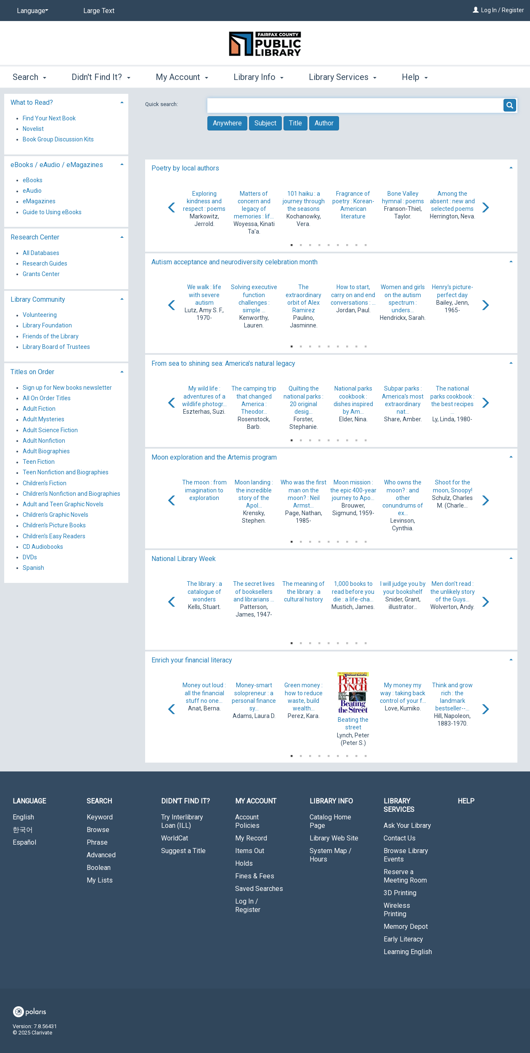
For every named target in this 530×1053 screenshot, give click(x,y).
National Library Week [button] (183, 559)
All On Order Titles (47, 398)
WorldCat (174, 838)
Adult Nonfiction (44, 440)
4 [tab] (319, 243)
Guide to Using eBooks (52, 212)
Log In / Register (502, 10)
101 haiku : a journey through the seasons (304, 201)
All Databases (41, 253)
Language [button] (29, 801)
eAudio (32, 191)
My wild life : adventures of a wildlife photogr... (204, 396)
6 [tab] (337, 243)
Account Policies (247, 821)
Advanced (101, 855)
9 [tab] (365, 243)
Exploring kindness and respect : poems (204, 201)
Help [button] (414, 77)
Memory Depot (406, 927)
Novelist (33, 128)
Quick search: (162, 104)
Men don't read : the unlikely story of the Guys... (452, 591)
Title (295, 123)
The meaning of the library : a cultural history (303, 591)
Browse (98, 830)
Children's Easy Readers (54, 536)
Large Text (98, 11)
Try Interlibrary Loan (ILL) (182, 821)
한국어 (23, 830)
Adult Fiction (39, 409)
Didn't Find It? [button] (101, 77)
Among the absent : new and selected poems (452, 201)
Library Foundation (47, 325)
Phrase (97, 842)
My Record (251, 838)
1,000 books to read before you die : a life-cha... (353, 591)
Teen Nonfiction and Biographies (66, 472)
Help (466, 801)
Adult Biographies (46, 451)
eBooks (32, 180)
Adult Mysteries (43, 419)
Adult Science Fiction (50, 430)
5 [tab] (328, 243)
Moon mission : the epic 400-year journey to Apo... (353, 490)
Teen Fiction (39, 462)
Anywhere (227, 123)
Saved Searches (259, 889)
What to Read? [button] (32, 102)
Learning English (408, 952)
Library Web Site (334, 838)
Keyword (100, 817)
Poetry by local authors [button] (185, 168)
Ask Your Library (407, 826)
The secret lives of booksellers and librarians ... (254, 591)
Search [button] (29, 77)
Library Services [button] (342, 77)
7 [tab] (347, 243)
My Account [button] (182, 77)
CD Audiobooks (43, 546)
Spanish (33, 567)
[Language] (31, 11)
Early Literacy (403, 939)
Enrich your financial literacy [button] (191, 660)
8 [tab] (356, 243)
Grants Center (41, 274)
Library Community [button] (38, 299)
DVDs (30, 557)
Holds (244, 863)
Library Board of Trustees (56, 346)
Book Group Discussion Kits (58, 139)
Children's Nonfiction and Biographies (71, 493)
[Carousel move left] (172, 208)
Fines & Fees (254, 876)
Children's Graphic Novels (55, 515)
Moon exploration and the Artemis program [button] (214, 457)
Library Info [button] (258, 77)
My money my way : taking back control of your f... (403, 693)
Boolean (99, 868)
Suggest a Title (183, 851)
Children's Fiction (44, 483)
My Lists (100, 880)
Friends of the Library (51, 336)
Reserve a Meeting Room (405, 876)
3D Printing (400, 893)
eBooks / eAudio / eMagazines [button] (57, 165)
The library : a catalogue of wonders (204, 591)
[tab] (331, 167)
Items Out (249, 851)
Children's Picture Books (54, 525)
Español (24, 842)
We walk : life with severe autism (204, 295)
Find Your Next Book (49, 118)
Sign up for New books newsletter (67, 387)
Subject (265, 123)
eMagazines (39, 201)
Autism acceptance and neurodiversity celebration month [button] (234, 262)
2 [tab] (300, 243)
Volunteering (40, 315)
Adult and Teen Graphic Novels (63, 504)
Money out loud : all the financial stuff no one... (204, 693)
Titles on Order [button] (32, 372)
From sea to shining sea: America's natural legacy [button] (223, 363)
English (23, 817)
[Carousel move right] (485, 208)
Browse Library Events (406, 855)
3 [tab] (310, 243)
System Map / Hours (331, 855)
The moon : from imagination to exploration (204, 490)
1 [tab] (291, 243)
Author (324, 123)
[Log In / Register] (476, 10)
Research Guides (45, 263)
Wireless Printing (397, 909)
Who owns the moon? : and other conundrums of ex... (402, 497)
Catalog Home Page (330, 821)
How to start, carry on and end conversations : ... (353, 295)
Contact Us (400, 838)
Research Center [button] (35, 237)
